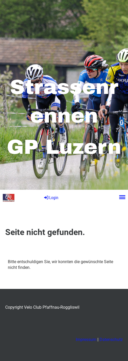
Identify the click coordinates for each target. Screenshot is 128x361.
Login (50, 197)
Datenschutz (111, 339)
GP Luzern (29, 197)
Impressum (86, 339)
